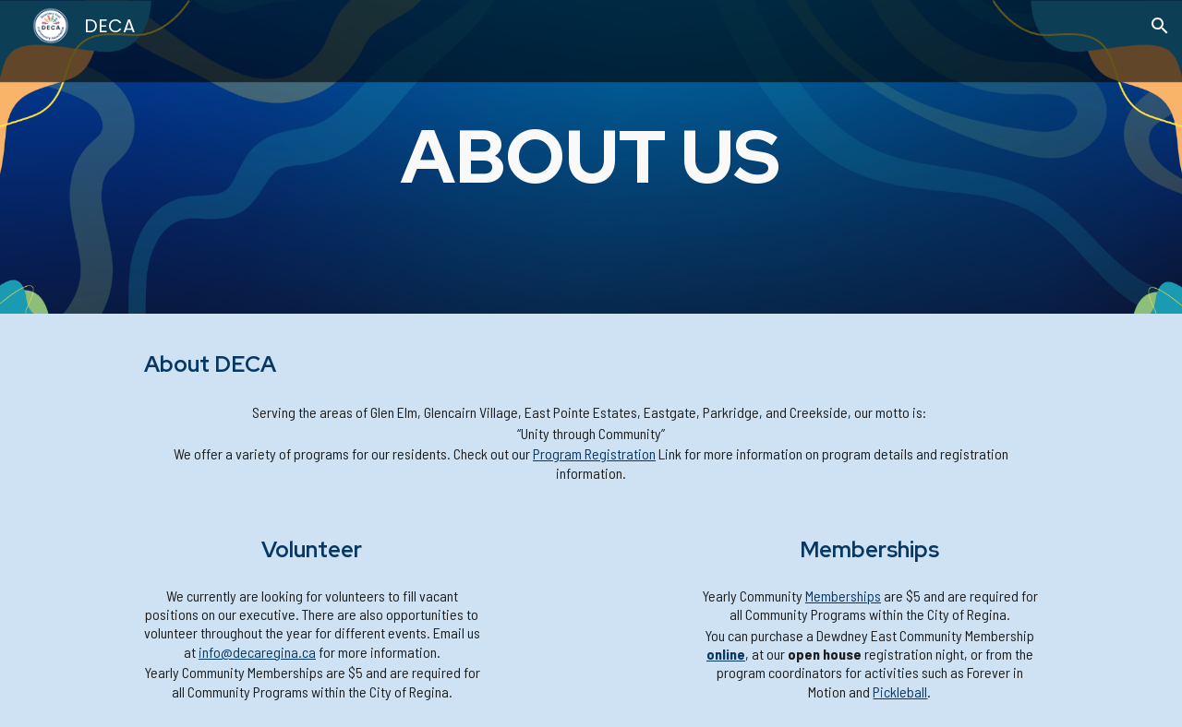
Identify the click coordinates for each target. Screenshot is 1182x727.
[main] (591, 157)
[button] (1160, 26)
